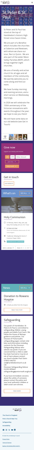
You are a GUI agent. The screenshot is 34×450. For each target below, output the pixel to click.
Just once (12, 162)
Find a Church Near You (10, 419)
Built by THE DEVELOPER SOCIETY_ (11, 446)
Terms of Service (7, 442)
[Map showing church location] (17, 267)
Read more (17, 391)
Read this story (17, 310)
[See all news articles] (25, 288)
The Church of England (10, 415)
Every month (11, 166)
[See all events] (25, 193)
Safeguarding (7, 422)
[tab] (8, 248)
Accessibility (6, 425)
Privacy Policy (6, 439)
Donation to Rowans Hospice (16, 297)
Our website (9, 183)
